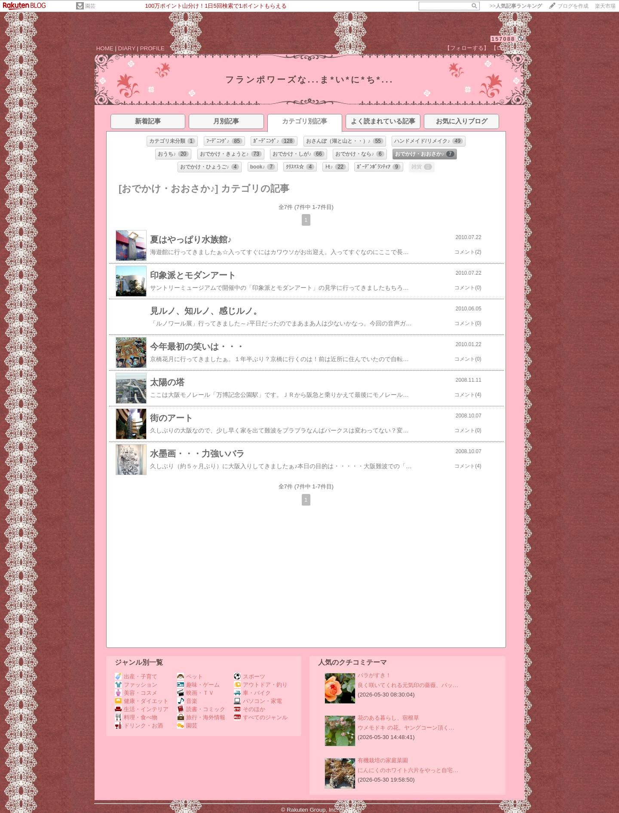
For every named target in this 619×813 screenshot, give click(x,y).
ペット (190, 676)
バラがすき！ (374, 675)
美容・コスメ (136, 693)
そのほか (249, 709)
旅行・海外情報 (201, 717)
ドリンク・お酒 (139, 725)
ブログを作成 (573, 6)
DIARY (126, 48)
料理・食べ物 (136, 717)
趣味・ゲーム (198, 684)
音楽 (187, 701)
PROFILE (152, 48)
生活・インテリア (142, 709)
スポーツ (249, 676)
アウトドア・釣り (261, 684)
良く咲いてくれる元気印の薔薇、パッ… (408, 685)
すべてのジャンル (261, 717)
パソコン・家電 (258, 701)
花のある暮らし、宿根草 (388, 718)
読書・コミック (201, 709)
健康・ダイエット (142, 701)
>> (516, 6)
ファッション (136, 684)
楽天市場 (605, 6)
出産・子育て (136, 676)
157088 (503, 39)
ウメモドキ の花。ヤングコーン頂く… (406, 727)
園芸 (90, 6)
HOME (104, 48)
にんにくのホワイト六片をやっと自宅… (408, 770)
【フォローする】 (466, 48)
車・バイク (252, 693)
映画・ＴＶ (195, 693)
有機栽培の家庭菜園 (383, 760)
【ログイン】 (507, 48)
